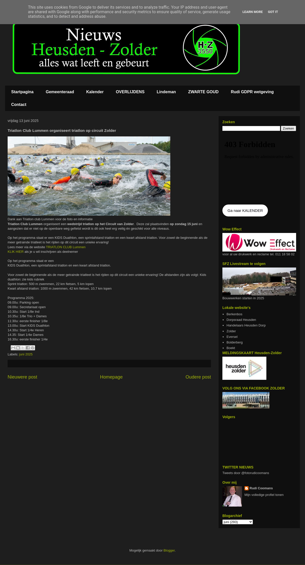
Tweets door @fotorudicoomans (245, 473)
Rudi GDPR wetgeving (252, 92)
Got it (273, 12)
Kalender (94, 92)
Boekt (230, 348)
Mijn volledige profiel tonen (264, 495)
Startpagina (22, 92)
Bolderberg (234, 342)
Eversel (231, 337)
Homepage (111, 377)
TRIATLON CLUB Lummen (66, 247)
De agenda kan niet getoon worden (259, 168)
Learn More (252, 12)
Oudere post (198, 377)
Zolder (231, 331)
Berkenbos (234, 314)
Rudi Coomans (261, 488)
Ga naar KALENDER (245, 210)
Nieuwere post (22, 377)
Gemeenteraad (60, 92)
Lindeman (166, 92)
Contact (18, 104)
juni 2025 (26, 354)
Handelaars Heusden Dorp (246, 325)
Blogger (169, 550)
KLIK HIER (16, 252)
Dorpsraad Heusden (241, 320)
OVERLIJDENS (130, 92)
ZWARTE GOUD (203, 92)
